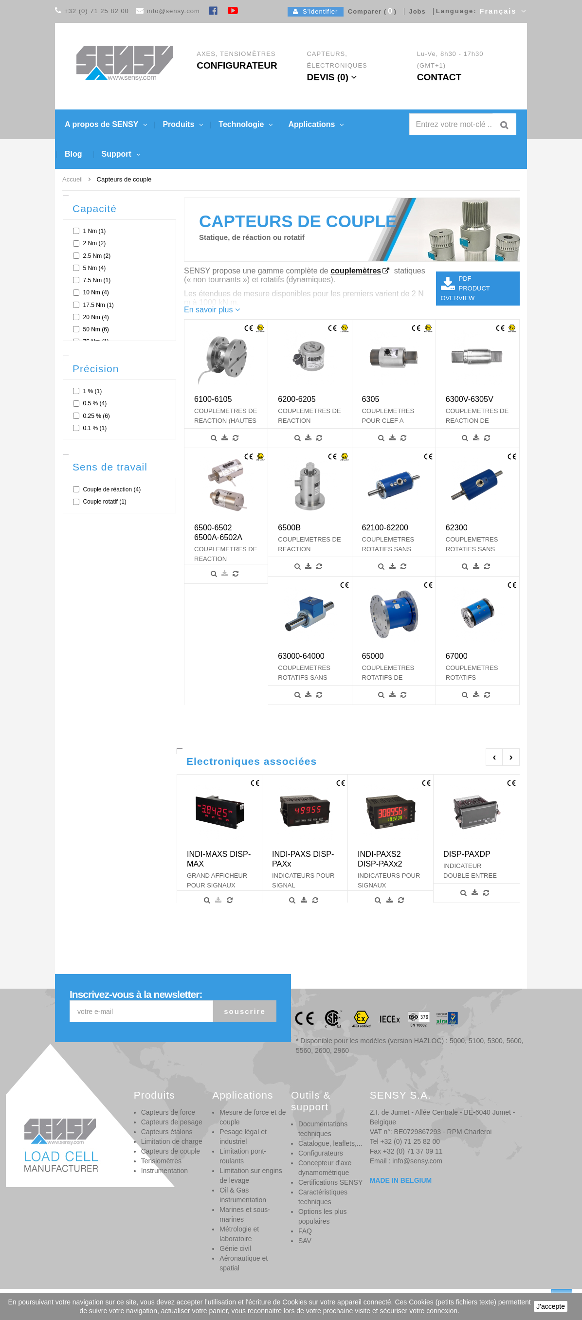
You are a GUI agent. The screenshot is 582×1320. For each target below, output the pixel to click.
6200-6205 (296, 399)
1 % (92, 391)
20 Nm (96, 317)
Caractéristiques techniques (322, 1197)
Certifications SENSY (330, 1182)
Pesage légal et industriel (243, 1136)
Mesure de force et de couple (252, 1117)
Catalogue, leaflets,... (330, 1143)
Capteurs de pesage (171, 1122)
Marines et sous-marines (244, 1214)
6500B (289, 527)
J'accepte (550, 1306)
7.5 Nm (96, 280)
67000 (457, 655)
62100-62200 (385, 527)
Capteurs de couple (170, 1151)
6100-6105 (213, 399)
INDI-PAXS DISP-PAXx (303, 859)
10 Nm (96, 292)
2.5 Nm (96, 256)
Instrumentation (164, 1171)
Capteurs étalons (167, 1132)
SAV (304, 1241)
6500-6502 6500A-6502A (218, 532)
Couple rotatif (104, 501)
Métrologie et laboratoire (239, 1234)
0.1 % (95, 428)
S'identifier (315, 11)
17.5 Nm (98, 305)
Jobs (415, 11)
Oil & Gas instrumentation (242, 1195)
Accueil (72, 179)
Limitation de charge (171, 1141)
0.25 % (96, 416)
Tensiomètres (161, 1161)
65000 (373, 655)
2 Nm (94, 243)
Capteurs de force (168, 1112)
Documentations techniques (322, 1129)
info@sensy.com (173, 11)
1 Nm (94, 231)
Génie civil (235, 1248)
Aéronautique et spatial (243, 1263)
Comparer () (370, 11)
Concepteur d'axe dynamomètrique (324, 1167)
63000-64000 (301, 655)
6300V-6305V (469, 399)
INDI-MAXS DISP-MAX (219, 859)
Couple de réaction (112, 489)
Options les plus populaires (322, 1216)
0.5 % (95, 403)
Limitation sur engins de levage (250, 1175)
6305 (371, 399)
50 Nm (96, 329)
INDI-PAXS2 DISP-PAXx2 (380, 859)
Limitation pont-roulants (242, 1156)
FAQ (305, 1231)
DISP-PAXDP (467, 854)
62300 (457, 527)
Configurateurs (320, 1153)
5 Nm (94, 268)
